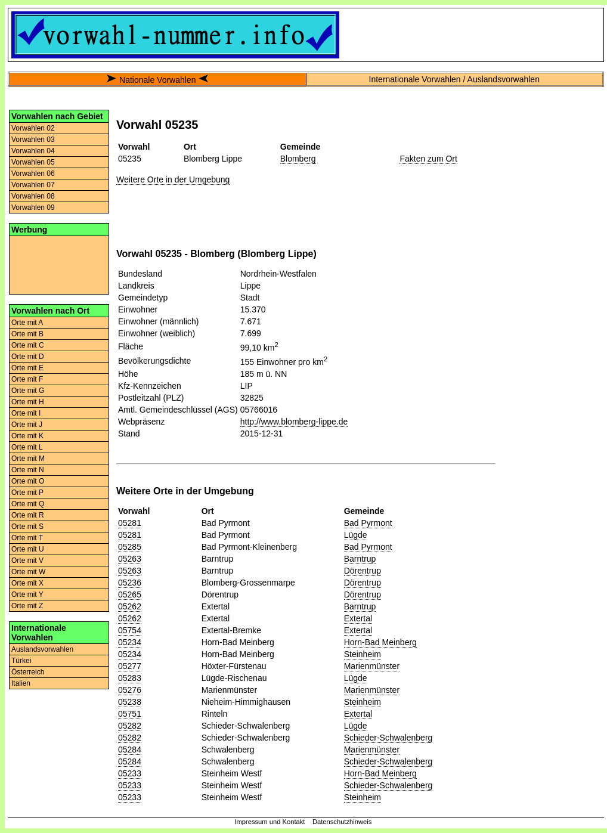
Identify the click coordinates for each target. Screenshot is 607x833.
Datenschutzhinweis (342, 821)
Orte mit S (27, 526)
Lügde (355, 535)
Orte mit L (27, 447)
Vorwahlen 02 (33, 128)
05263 (129, 558)
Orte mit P (27, 492)
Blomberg (298, 158)
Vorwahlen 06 (33, 173)
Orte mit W (28, 572)
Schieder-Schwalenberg (388, 737)
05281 (129, 523)
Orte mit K (27, 436)
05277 (129, 666)
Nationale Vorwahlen (157, 80)
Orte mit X (27, 583)
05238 (129, 702)
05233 (129, 773)
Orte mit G (27, 390)
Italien (20, 683)
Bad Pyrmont (368, 523)
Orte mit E (27, 368)
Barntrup (360, 558)
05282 (129, 725)
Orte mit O (27, 481)
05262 (129, 606)
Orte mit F (27, 379)
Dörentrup (362, 570)
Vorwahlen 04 (33, 151)
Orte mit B (27, 334)
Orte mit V (27, 560)
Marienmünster (371, 666)
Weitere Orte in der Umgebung (173, 179)
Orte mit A (27, 322)
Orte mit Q (27, 504)
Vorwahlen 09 (33, 207)
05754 (129, 630)
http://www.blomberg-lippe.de (294, 421)
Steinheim (362, 654)
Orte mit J (26, 424)
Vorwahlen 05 (33, 162)
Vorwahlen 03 (33, 139)
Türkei (21, 661)
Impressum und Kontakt (269, 821)
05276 (129, 690)
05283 (129, 678)
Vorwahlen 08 (33, 196)
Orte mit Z (27, 606)
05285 (129, 547)
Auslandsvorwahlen (42, 649)
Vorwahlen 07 (33, 185)
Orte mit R (27, 515)
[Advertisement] (59, 264)
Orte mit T (27, 538)
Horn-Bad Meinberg (380, 642)
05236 (129, 582)
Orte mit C (27, 345)
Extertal (358, 618)
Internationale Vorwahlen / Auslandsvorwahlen (454, 79)
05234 (129, 642)
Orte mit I (26, 413)
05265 (129, 594)
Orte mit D (27, 356)
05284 (129, 749)
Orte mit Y (27, 594)
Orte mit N (27, 470)
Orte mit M (28, 458)
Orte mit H (27, 402)
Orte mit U (27, 549)
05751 (129, 714)
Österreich (27, 672)
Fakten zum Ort (428, 158)
